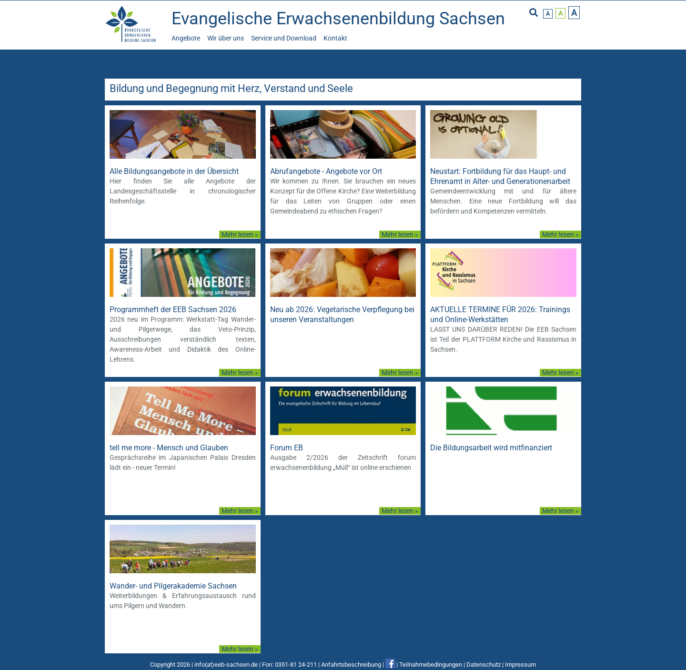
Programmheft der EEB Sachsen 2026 (173, 309)
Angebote (186, 38)
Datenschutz (483, 664)
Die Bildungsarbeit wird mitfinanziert (491, 447)
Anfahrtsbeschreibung (351, 664)
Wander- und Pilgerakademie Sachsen (173, 585)
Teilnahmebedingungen (430, 664)
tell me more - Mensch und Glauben (169, 447)
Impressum (520, 664)
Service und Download (283, 38)
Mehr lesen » (240, 234)
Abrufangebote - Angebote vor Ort (326, 171)
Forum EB (286, 447)
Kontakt (335, 38)
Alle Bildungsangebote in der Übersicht (174, 171)
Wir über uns (225, 38)
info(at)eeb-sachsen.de (226, 664)
